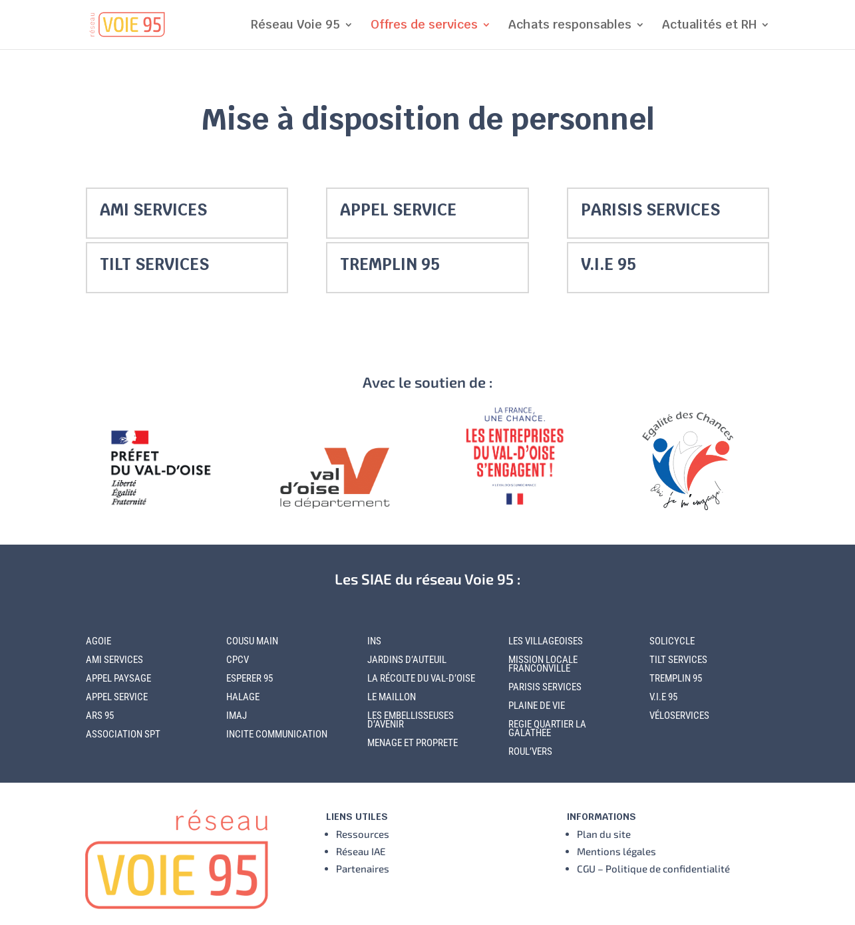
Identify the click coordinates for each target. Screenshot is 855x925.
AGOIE (98, 641)
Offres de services (424, 26)
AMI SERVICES (153, 209)
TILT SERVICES (154, 264)
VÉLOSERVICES (679, 716)
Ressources (362, 834)
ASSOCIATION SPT (123, 734)
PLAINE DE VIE (536, 706)
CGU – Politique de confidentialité (653, 868)
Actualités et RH (709, 26)
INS (374, 641)
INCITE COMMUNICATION (276, 734)
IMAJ (236, 716)
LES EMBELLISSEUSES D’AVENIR (410, 720)
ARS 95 (100, 716)
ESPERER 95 (249, 678)
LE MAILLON (391, 697)
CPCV (237, 660)
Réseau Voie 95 (295, 26)
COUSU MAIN (252, 641)
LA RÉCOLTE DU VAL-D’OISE (421, 678)
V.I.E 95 (608, 264)
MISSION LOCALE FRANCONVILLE (543, 664)
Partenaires (362, 868)
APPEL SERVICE (398, 209)
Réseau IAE (360, 851)
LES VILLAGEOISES (545, 641)
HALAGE (242, 697)
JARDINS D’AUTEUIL (406, 660)
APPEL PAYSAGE (118, 678)
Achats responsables (569, 26)
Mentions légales (616, 851)
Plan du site (604, 834)
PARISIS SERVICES (650, 209)
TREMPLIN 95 (390, 264)
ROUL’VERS (530, 751)
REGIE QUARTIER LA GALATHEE (547, 728)
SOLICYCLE (672, 641)
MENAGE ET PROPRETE (412, 743)
